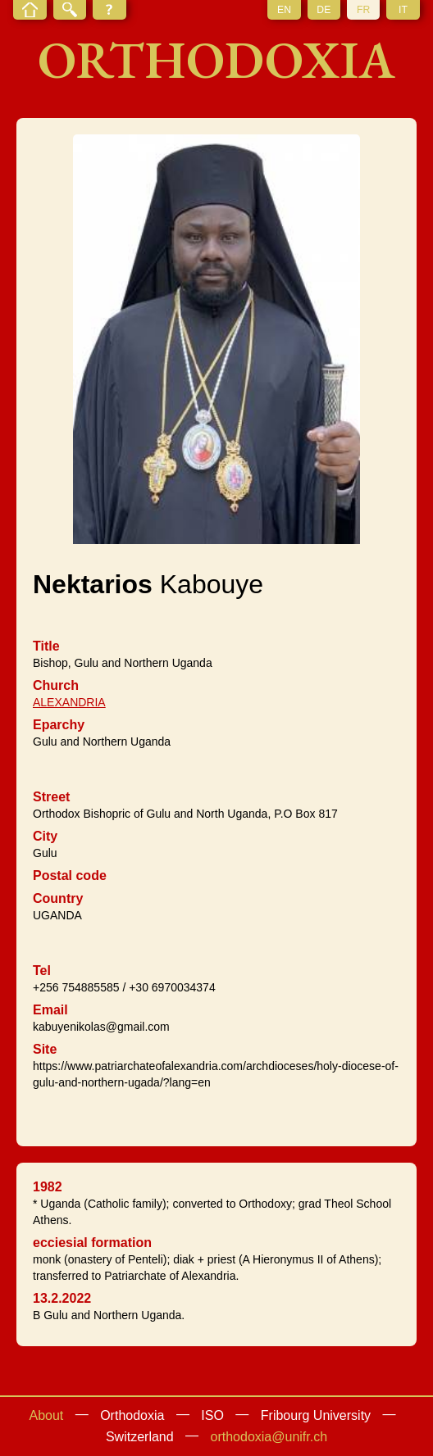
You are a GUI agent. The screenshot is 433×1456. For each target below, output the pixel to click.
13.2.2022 (62, 1298)
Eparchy (58, 725)
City (45, 836)
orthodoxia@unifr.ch (269, 1437)
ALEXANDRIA (69, 702)
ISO (212, 1415)
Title (46, 646)
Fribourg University (316, 1415)
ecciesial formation (92, 1243)
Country (58, 898)
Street (51, 797)
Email (50, 1010)
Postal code (70, 875)
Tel (42, 970)
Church (56, 685)
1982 (47, 1187)
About (46, 1415)
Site (45, 1049)
